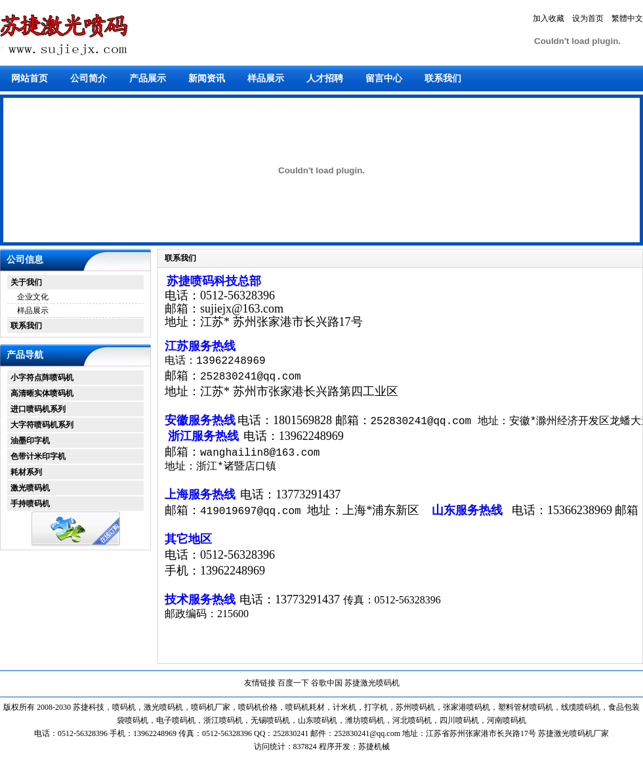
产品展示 (147, 78)
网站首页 (29, 78)
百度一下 (293, 687)
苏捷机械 (374, 751)
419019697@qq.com (253, 513)
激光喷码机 (30, 487)
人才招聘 (324, 78)
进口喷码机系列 (38, 409)
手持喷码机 (30, 503)
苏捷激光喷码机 (372, 687)
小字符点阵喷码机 (41, 377)
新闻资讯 (206, 78)
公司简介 (88, 78)
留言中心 (383, 78)
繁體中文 (627, 18)
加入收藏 (548, 18)
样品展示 (265, 78)
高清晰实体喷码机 (41, 393)
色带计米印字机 (38, 456)
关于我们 (26, 282)
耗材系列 (26, 472)
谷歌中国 (326, 687)
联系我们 (443, 78)
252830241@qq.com (250, 377)
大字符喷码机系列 (41, 424)
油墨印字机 (30, 440)
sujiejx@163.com (241, 308)
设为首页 (588, 18)
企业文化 (33, 296)
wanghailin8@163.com (260, 453)
